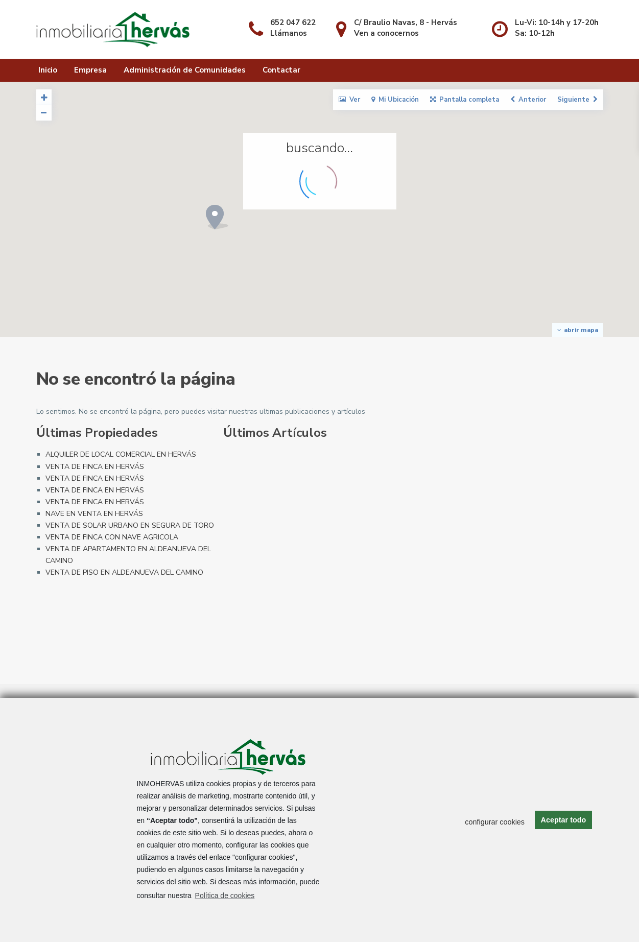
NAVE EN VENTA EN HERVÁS (94, 514)
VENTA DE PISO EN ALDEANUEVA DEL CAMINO (124, 572)
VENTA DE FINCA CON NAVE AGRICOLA (111, 537)
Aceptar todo (563, 820)
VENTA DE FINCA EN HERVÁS (94, 467)
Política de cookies (225, 895)
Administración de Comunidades (185, 70)
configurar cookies (495, 822)
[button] (138, 218)
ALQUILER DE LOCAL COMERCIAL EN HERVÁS (120, 454)
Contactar (281, 70)
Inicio (47, 70)
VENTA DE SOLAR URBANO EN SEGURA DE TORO (129, 525)
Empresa (90, 70)
